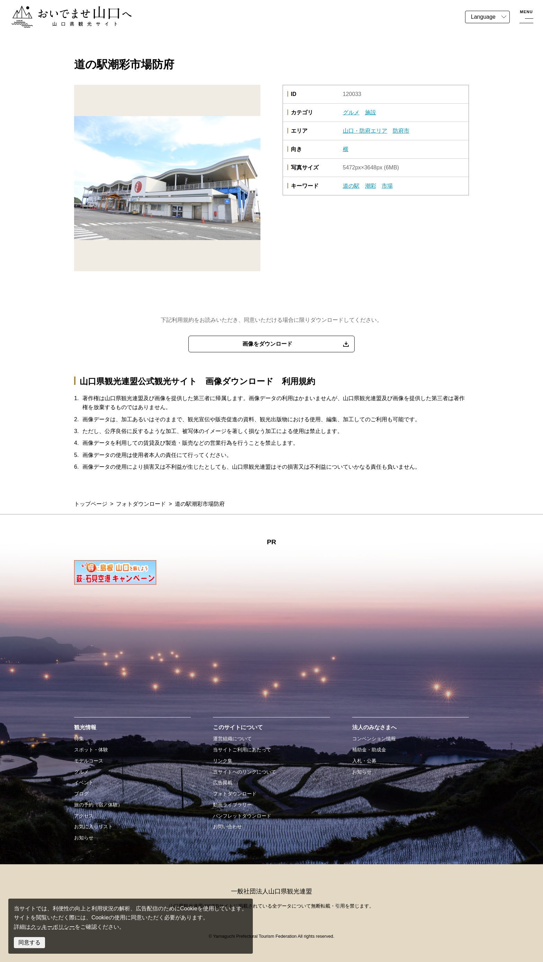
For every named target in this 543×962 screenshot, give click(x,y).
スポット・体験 (91, 749)
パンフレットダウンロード (242, 816)
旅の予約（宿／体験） (98, 804)
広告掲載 (222, 782)
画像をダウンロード (267, 344)
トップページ (90, 504)
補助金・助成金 (369, 749)
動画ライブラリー (232, 804)
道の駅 (351, 186)
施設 (370, 112)
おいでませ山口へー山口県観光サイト (58, 10)
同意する (29, 942)
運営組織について (232, 738)
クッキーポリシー (52, 927)
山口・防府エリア (365, 131)
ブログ (81, 793)
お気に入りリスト (93, 826)
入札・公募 (364, 761)
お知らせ (84, 837)
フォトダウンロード (141, 504)
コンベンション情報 (374, 738)
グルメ (351, 112)
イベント (84, 782)
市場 (387, 186)
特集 (79, 738)
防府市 (401, 131)
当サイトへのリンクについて (244, 772)
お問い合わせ (227, 826)
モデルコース (88, 761)
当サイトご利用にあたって (242, 749)
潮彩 (370, 186)
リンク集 (222, 761)
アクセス (84, 816)
